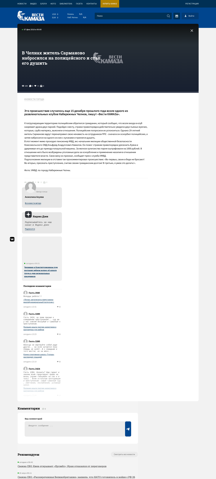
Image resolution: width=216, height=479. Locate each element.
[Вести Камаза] (31, 16)
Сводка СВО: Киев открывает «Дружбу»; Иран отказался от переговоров (61, 366)
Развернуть (108, 459)
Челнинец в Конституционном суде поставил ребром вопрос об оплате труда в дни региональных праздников (173, 171)
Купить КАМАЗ (110, 3)
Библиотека (66, 3)
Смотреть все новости (117, 354)
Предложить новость (169, 364)
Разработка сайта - (187, 470)
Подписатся (162, 128)
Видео (33, 3)
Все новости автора (165, 102)
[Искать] (168, 16)
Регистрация (192, 3)
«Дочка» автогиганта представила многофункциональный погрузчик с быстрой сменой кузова (171, 200)
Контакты (91, 3)
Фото (53, 3)
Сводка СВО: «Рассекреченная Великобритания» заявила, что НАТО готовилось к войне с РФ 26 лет (72, 379)
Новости (21, 3)
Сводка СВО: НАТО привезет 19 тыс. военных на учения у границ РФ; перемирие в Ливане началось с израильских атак (73, 394)
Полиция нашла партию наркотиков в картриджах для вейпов (172, 227)
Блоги (43, 3)
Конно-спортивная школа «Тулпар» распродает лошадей (171, 255)
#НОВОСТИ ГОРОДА (35, 99)
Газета (79, 3)
